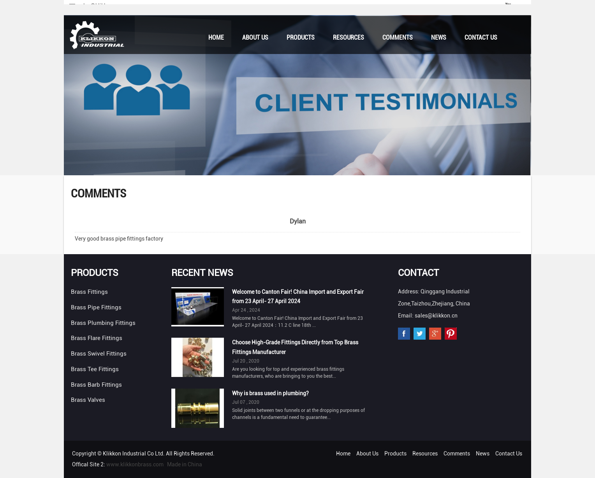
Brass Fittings (89, 291)
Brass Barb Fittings (96, 384)
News (438, 37)
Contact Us (481, 37)
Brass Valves (88, 399)
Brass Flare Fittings (96, 338)
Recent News (202, 272)
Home (216, 37)
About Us (255, 37)
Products (301, 37)
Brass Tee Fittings (95, 369)
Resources (348, 37)
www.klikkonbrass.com (135, 464)
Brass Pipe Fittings (96, 307)
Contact (418, 272)
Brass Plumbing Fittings (103, 322)
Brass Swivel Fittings (99, 353)
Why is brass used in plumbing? (270, 393)
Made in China (184, 464)
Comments (397, 37)
